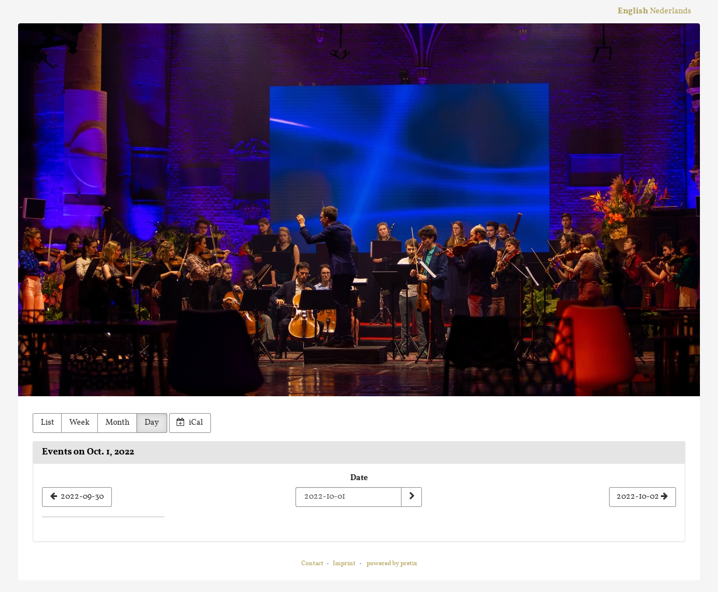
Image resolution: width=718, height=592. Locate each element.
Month (117, 422)
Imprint (344, 564)
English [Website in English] (633, 11)
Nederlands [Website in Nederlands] (670, 11)
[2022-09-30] (77, 497)
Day (152, 422)
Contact (312, 564)
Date (359, 478)
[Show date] (411, 497)
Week (79, 422)
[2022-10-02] (642, 497)
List (47, 422)
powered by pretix (392, 564)
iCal (190, 422)
